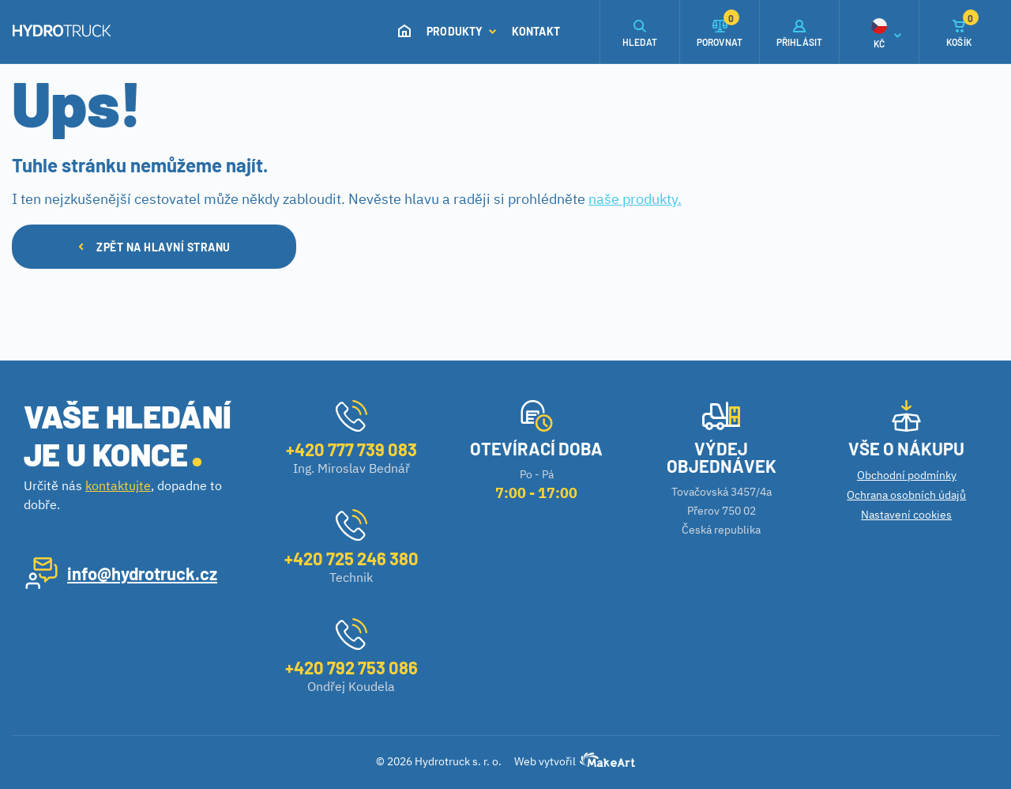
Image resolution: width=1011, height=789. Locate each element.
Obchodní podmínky (907, 475)
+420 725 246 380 (351, 558)
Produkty (461, 31)
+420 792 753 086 (351, 667)
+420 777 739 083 (351, 449)
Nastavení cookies (906, 515)
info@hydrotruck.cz (142, 573)
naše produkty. (635, 199)
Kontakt (536, 31)
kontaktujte (118, 485)
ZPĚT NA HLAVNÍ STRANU (155, 247)
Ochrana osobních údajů (906, 495)
